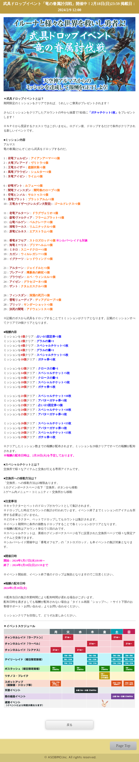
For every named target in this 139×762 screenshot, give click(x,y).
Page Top (123, 746)
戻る (69, 724)
